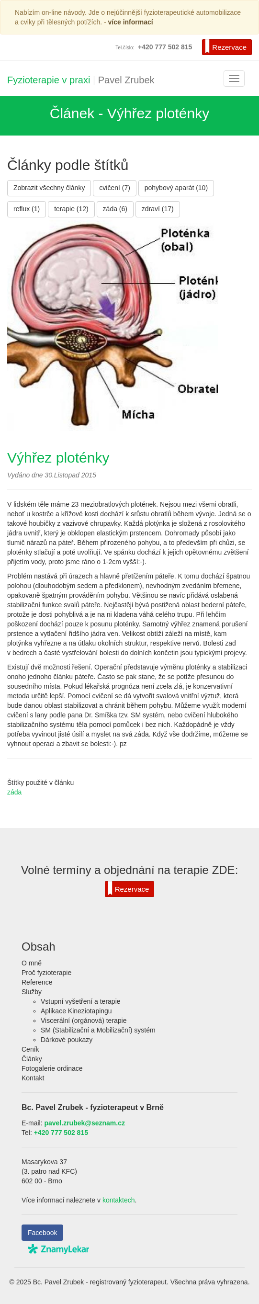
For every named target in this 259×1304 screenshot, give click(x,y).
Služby (32, 992)
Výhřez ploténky (58, 457)
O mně (32, 963)
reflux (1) (26, 209)
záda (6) (115, 209)
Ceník (30, 1049)
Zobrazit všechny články (49, 188)
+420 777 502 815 (61, 1132)
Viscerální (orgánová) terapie (84, 1020)
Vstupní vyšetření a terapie (81, 1001)
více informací (130, 22)
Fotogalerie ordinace (52, 1068)
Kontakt (33, 1078)
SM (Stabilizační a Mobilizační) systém (98, 1030)
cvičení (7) (114, 188)
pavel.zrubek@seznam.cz (84, 1123)
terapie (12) (71, 209)
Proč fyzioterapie (46, 972)
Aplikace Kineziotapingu (76, 1011)
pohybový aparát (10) (176, 188)
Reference (37, 982)
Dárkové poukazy (66, 1039)
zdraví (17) (158, 209)
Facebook (42, 1232)
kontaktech (118, 1200)
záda (14, 792)
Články (32, 1059)
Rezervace (226, 46)
